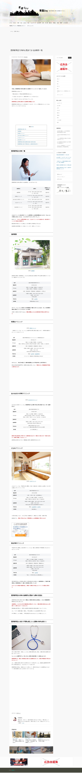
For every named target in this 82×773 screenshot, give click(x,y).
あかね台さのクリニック (33, 400)
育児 (18, 22)
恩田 (61, 22)
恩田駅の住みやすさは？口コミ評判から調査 (44, 741)
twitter (23, 723)
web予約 (35, 299)
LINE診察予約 (37, 354)
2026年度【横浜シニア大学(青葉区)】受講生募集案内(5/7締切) (63, 133)
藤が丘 (50, 22)
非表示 (32, 126)
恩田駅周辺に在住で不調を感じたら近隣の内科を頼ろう (28, 144)
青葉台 (54, 22)
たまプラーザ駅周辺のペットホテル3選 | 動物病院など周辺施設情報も (64, 148)
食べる (25, 22)
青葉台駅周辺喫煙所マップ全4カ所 (63, 156)
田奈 (58, 22)
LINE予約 (39, 507)
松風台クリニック (21, 133)
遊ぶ (21, 22)
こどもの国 (65, 22)
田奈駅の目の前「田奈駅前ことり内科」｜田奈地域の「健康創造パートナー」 (31, 741)
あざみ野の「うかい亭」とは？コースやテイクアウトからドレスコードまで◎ (64, 160)
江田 (43, 22)
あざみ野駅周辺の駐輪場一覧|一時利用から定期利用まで (64, 144)
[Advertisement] (41, 41)
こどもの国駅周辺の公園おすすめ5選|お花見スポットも (63, 140)
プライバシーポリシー (61, 181)
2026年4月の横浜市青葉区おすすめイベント (63, 137)
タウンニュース (30, 25)
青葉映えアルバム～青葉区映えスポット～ (18, 25)
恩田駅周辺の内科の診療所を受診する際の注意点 (27, 142)
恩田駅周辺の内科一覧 (22, 129)
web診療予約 (33, 507)
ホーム (11, 22)
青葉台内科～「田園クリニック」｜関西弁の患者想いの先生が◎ (18, 741)
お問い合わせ (59, 183)
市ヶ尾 (46, 22)
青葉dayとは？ (60, 178)
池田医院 (19, 131)
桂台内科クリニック (21, 140)
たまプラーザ (33, 22)
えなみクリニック (21, 137)
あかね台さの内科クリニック (23, 135)
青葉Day (13, 770)
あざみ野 (39, 22)
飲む (28, 22)
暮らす (15, 22)
